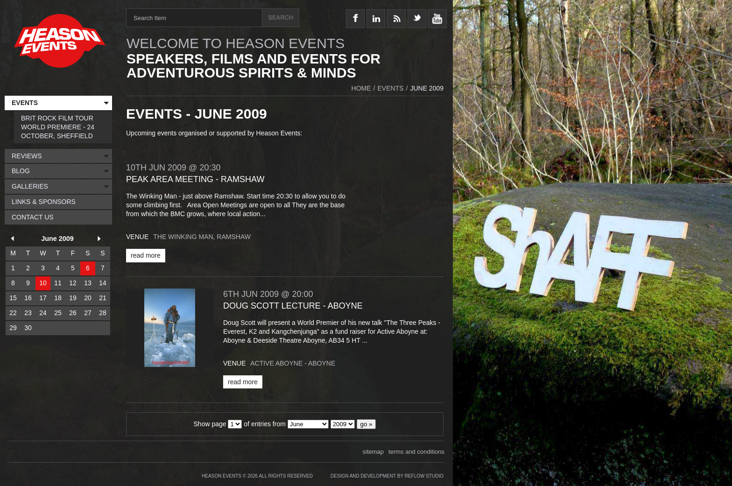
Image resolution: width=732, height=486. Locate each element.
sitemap (373, 451)
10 (43, 283)
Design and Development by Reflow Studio (387, 476)
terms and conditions (416, 451)
